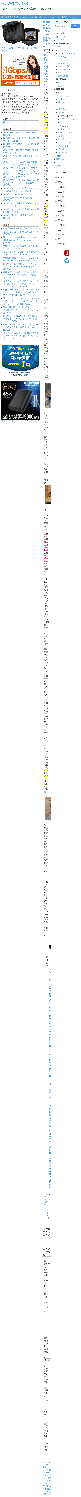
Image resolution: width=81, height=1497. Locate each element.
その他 (61, 149)
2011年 (61, 244)
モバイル (62, 57)
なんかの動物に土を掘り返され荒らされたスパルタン (46, 71)
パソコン (62, 50)
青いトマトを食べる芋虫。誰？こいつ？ (51, 1065)
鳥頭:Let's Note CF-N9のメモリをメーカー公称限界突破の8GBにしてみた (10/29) (20, 327)
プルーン (62, 112)
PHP (60, 60)
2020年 (61, 201)
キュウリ (64, 126)
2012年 (61, 239)
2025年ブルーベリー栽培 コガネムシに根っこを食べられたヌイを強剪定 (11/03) (21, 182)
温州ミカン (63, 102)
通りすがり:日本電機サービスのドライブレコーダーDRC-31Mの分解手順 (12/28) (21, 266)
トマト (61, 106)
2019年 (61, 206)
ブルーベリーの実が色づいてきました (50, 1021)
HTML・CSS (64, 66)
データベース (64, 69)
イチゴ (61, 92)
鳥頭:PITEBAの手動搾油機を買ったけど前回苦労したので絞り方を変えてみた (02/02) (20, 310)
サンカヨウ (63, 146)
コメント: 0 (47, 1212)
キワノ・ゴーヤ (67, 119)
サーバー (62, 47)
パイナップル (64, 142)
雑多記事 (60, 166)
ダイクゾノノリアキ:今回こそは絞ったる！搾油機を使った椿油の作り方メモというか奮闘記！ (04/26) (21, 283)
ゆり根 (61, 136)
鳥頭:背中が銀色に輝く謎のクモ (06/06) (21, 228)
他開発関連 (63, 76)
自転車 (61, 86)
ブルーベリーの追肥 (50, 1098)
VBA (60, 73)
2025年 (61, 177)
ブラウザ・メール (66, 53)
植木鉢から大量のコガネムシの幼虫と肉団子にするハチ (46, 34)
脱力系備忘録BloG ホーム (13, 17)
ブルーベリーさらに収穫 (50, 983)
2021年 (61, 196)
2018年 (61, 211)
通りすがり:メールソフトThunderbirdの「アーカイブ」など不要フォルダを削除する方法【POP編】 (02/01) (21, 301)
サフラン (62, 109)
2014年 (61, 230)
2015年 (61, 225)
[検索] (61, 26)
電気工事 (60, 159)
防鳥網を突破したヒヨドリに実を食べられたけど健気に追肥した (50, 1150)
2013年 (61, 234)
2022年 (61, 192)
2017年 (61, 215)
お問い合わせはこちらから (13, 122)
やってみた (61, 40)
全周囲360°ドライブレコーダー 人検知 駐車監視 (20, 49)
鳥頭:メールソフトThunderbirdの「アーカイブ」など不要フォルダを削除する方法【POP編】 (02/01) (21, 292)
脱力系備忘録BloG (15, 3)
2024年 (61, 182)
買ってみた (61, 37)
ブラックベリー (65, 99)
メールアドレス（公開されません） (46, 1291)
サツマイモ (65, 129)
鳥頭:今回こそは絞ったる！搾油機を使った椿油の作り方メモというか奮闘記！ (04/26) (21, 275)
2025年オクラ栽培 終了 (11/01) (17, 194)
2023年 (61, 187)
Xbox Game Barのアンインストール (47, 1467)
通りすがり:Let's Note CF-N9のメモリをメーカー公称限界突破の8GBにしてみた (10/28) (20, 335)
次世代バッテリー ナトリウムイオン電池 (20, 421)
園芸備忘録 (63, 152)
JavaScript (63, 63)
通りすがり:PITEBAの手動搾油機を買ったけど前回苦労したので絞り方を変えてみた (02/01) (20, 318)
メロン (63, 122)
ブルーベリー (64, 96)
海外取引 (60, 156)
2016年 (61, 220)
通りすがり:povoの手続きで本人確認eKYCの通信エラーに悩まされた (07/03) (20, 240)
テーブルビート (65, 132)
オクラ (61, 139)
